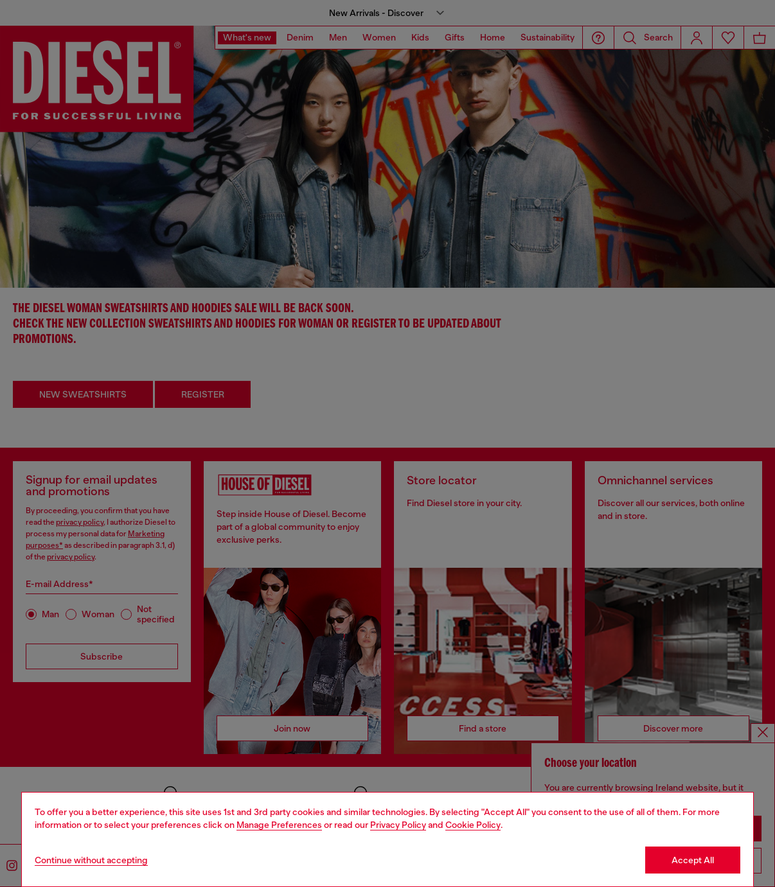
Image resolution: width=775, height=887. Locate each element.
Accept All (693, 860)
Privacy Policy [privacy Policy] (398, 825)
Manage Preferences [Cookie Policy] (279, 825)
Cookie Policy (473, 825)
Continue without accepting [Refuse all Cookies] (91, 860)
